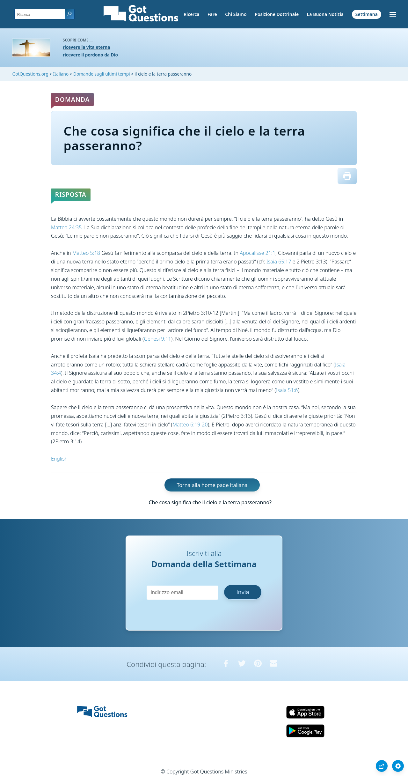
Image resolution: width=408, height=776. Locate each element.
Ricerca (191, 14)
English (59, 458)
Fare (212, 14)
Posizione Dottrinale (277, 14)
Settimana (366, 14)
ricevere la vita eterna (86, 47)
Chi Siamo (235, 14)
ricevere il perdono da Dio (90, 55)
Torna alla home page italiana (212, 485)
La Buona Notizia (325, 14)
